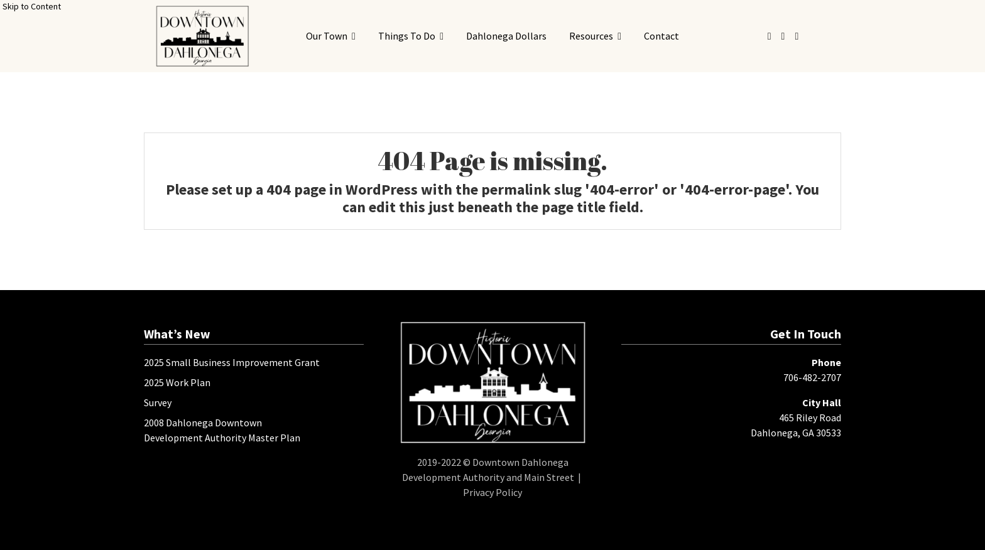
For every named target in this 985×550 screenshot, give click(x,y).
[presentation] (202, 36)
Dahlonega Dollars (506, 36)
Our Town (326, 36)
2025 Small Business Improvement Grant (232, 362)
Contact (661, 36)
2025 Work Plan (177, 382)
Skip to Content (32, 6)
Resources (591, 36)
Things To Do (406, 36)
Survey (157, 402)
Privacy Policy (492, 492)
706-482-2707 (812, 377)
